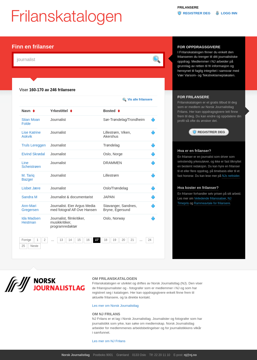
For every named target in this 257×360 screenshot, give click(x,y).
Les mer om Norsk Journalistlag (115, 305)
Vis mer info (153, 120)
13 (61, 240)
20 (123, 240)
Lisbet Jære (31, 188)
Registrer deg (196, 13)
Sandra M (29, 197)
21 (132, 240)
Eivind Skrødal (33, 154)
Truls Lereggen (34, 145)
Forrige (26, 240)
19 (114, 240)
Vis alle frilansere (139, 99)
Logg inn (229, 13)
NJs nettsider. (231, 176)
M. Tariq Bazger (28, 177)
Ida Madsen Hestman (31, 220)
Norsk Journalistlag (75, 355)
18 (105, 240)
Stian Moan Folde (31, 122)
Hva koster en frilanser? (198, 188)
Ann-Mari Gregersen (30, 208)
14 (70, 240)
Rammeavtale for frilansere (212, 203)
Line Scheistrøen (31, 165)
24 (149, 240)
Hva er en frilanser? (194, 151)
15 (79, 240)
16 (87, 240)
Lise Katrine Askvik (31, 134)
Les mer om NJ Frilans (108, 341)
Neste (34, 246)
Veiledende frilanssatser (210, 198)
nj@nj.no (190, 355)
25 (23, 246)
